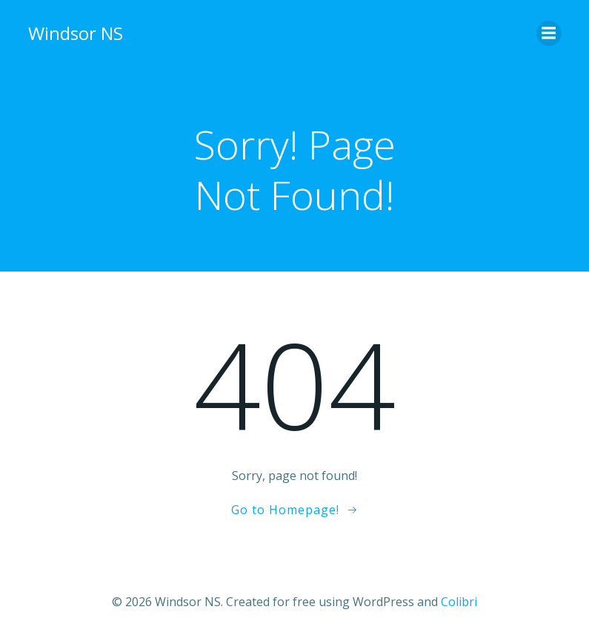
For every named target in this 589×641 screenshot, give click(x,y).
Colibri (459, 602)
